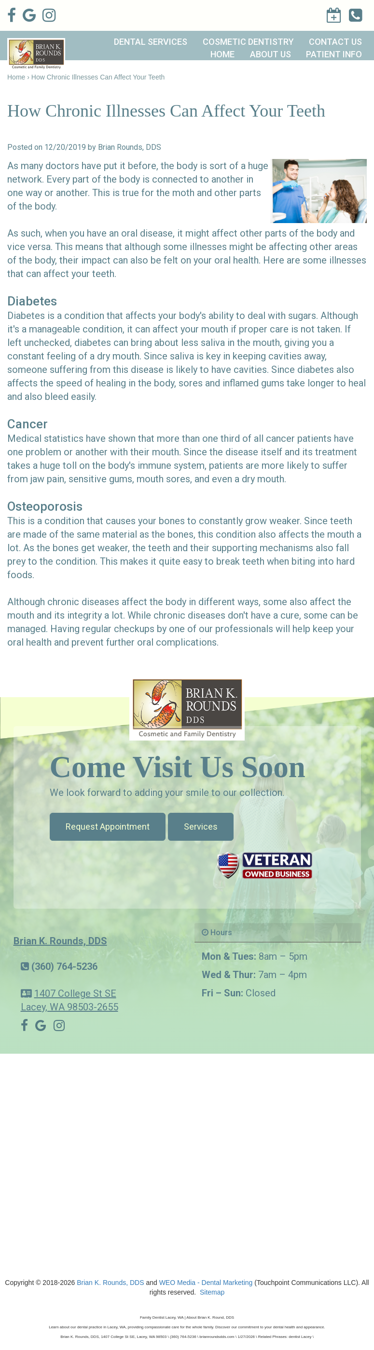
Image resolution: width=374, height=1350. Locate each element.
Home (222, 54)
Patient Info (334, 54)
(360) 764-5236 (64, 966)
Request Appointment (108, 826)
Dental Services (150, 42)
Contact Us (335, 42)
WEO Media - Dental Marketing (206, 1282)
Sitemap (212, 1292)
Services (201, 826)
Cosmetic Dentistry (248, 42)
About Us (270, 54)
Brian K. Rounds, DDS (60, 941)
